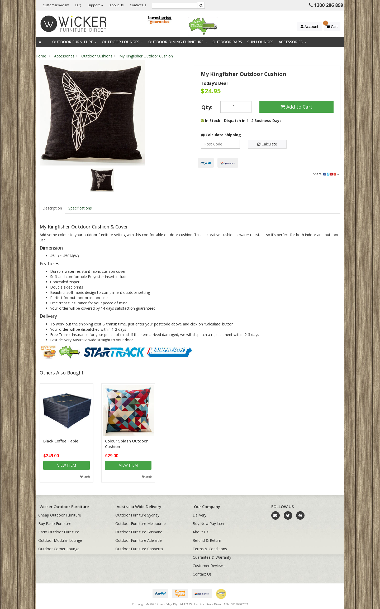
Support (95, 5)
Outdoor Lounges (122, 41)
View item (66, 465)
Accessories (292, 41)
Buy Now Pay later (209, 523)
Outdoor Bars (227, 41)
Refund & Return (207, 540)
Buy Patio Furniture (54, 523)
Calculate (267, 144)
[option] (102, 114)
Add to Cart (296, 107)
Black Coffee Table (60, 441)
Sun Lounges (260, 41)
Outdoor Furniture (74, 41)
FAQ (78, 5)
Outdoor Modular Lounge (60, 540)
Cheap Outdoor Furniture (59, 515)
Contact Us (138, 5)
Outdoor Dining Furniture (177, 41)
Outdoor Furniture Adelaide (138, 540)
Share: (326, 174)
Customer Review (56, 5)
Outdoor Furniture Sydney (137, 515)
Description (52, 208)
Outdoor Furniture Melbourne (140, 523)
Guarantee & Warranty (212, 557)
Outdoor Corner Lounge (58, 548)
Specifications (80, 208)
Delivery (199, 515)
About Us (117, 5)
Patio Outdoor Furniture (58, 531)
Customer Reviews (209, 565)
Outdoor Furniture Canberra (139, 548)
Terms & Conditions (210, 548)
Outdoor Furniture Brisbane (138, 531)
